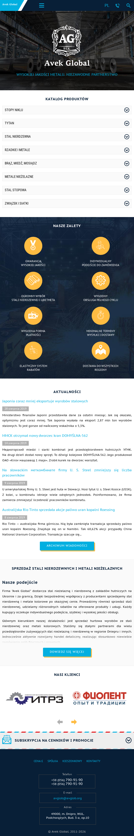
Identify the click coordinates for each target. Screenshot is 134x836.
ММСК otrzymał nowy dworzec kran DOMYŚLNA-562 (45, 435)
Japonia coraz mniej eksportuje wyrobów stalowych (45, 401)
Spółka (53, 761)
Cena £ (38, 761)
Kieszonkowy (72, 761)
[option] (34, 699)
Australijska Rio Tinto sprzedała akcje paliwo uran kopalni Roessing (58, 510)
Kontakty (93, 761)
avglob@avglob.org (67, 798)
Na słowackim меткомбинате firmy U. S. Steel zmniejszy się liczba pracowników (67, 472)
